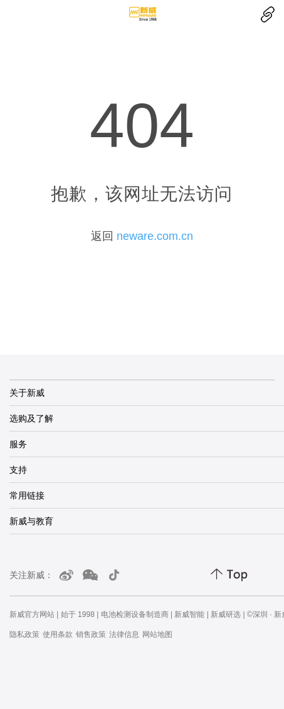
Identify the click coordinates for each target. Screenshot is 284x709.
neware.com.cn (155, 236)
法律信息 (124, 634)
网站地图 (157, 634)
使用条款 (58, 634)
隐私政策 (24, 634)
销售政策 (91, 634)
